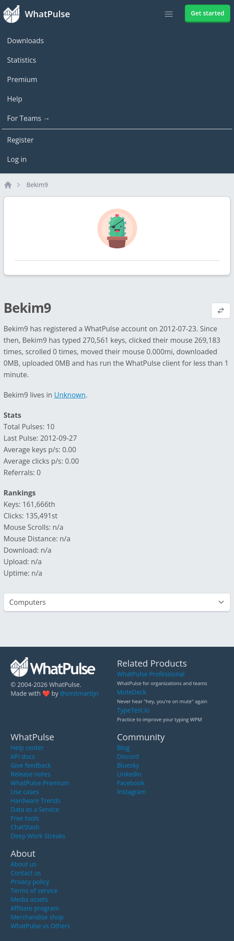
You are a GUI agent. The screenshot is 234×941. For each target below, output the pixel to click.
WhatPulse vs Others (40, 926)
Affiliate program (35, 908)
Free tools (25, 818)
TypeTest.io (133, 710)
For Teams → (28, 118)
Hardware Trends (35, 800)
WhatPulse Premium (40, 783)
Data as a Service (35, 809)
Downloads (25, 40)
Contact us (26, 873)
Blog (123, 747)
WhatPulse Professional (151, 674)
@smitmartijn (79, 693)
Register (20, 140)
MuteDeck (131, 692)
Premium (22, 79)
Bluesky (128, 765)
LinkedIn (129, 774)
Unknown (70, 395)
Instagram (131, 791)
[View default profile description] (220, 311)
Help (14, 99)
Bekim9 (37, 184)
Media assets (29, 899)
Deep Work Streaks (38, 836)
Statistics (21, 60)
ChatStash (25, 827)
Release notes (30, 774)
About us (23, 864)
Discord (128, 756)
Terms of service (34, 890)
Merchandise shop (37, 917)
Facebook (131, 783)
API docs (23, 756)
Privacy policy (30, 881)
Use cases (25, 791)
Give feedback (31, 765)
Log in (17, 159)
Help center (27, 747)
